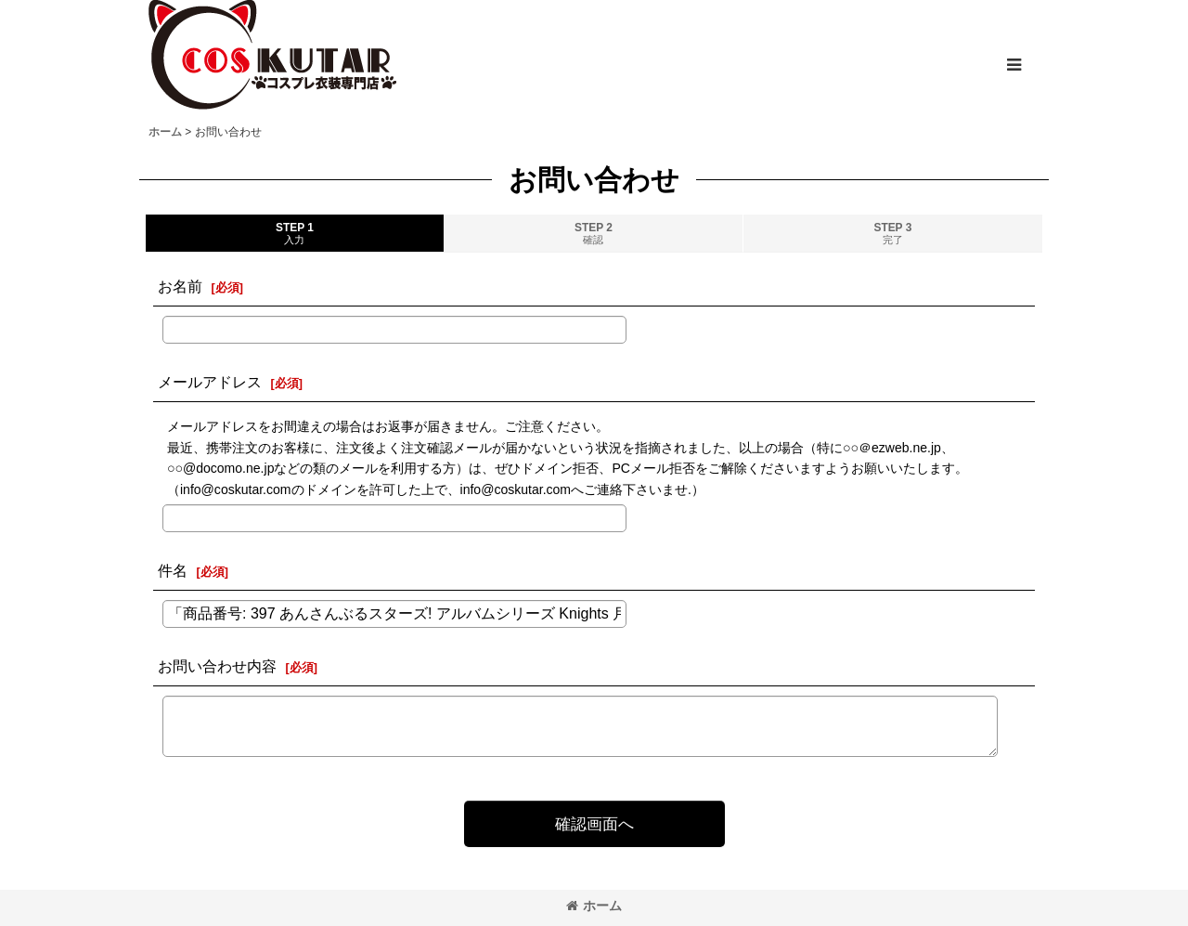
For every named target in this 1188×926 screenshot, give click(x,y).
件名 (172, 570)
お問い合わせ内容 (217, 666)
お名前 (180, 286)
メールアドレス (210, 381)
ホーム (594, 905)
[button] (1013, 65)
